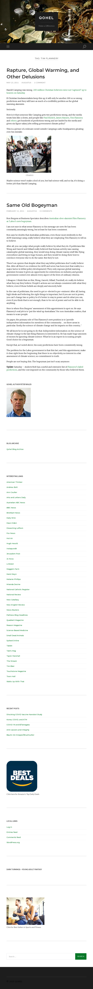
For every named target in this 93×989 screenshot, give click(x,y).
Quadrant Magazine (15, 620)
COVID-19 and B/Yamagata (18, 725)
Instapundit (12, 549)
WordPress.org (13, 842)
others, (14, 120)
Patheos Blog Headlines (17, 615)
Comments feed (14, 837)
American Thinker (14, 482)
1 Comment (40, 83)
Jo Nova (10, 559)
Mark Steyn (12, 574)
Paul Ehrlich (49, 117)
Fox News (11, 533)
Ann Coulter (12, 492)
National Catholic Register (18, 589)
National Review (14, 595)
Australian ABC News (16, 502)
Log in (9, 827)
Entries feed (12, 832)
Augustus (26, 83)
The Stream (12, 661)
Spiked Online (13, 641)
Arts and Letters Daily (16, 497)
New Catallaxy (13, 600)
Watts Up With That (15, 681)
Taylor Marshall (13, 656)
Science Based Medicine (17, 630)
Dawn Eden (12, 523)
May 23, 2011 (13, 83)
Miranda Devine (13, 584)
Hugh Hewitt (12, 543)
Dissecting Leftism (15, 528)
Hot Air (10, 538)
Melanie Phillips (14, 579)
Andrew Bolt (12, 487)
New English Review (16, 605)
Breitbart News (13, 513)
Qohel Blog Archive (15, 449)
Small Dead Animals (15, 635)
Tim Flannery (76, 117)
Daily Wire (11, 518)
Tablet (9, 646)
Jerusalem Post (13, 554)
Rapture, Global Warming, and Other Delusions (43, 73)
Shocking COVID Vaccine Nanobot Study (24, 714)
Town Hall (11, 676)
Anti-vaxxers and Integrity (18, 730)
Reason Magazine (14, 625)
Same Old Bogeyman (36, 204)
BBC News (11, 508)
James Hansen (62, 117)
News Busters (13, 610)
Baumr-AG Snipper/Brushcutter (20, 735)
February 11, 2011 (15, 211)
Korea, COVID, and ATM (17, 720)
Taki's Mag (11, 651)
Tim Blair (10, 666)
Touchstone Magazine (16, 671)
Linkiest (10, 564)
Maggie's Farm (13, 569)
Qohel (46, 17)
